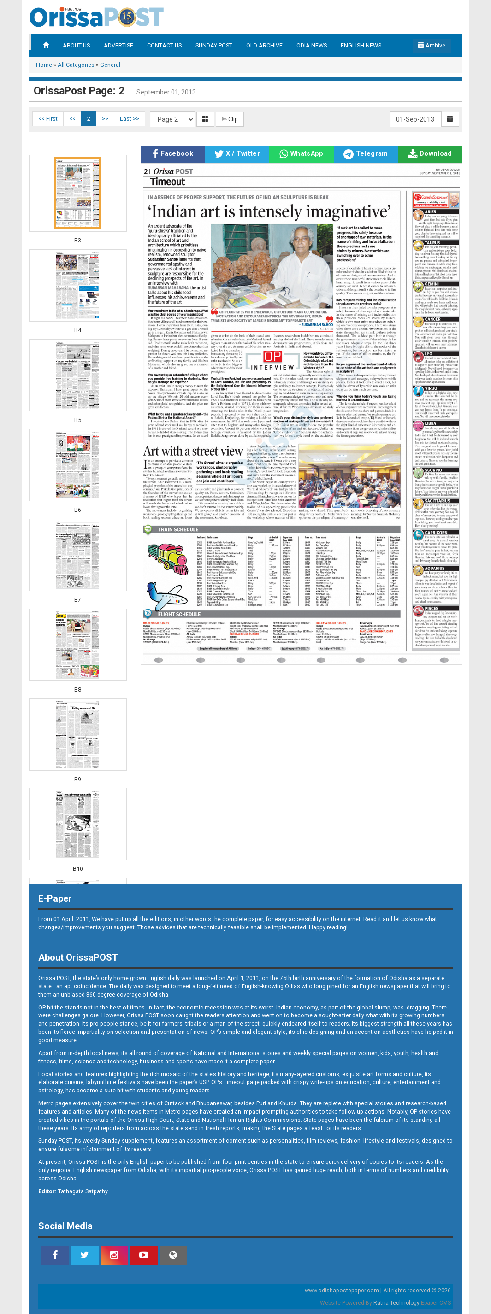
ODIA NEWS (311, 45)
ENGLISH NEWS (361, 45)
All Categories (76, 64)
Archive (431, 45)
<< (72, 118)
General (110, 64)
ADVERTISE (118, 45)
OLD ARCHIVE (264, 45)
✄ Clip (230, 119)
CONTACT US (164, 45)
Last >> (129, 118)
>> (105, 118)
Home (44, 64)
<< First (48, 118)
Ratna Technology (396, 1303)
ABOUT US (76, 45)
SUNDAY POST (213, 45)
